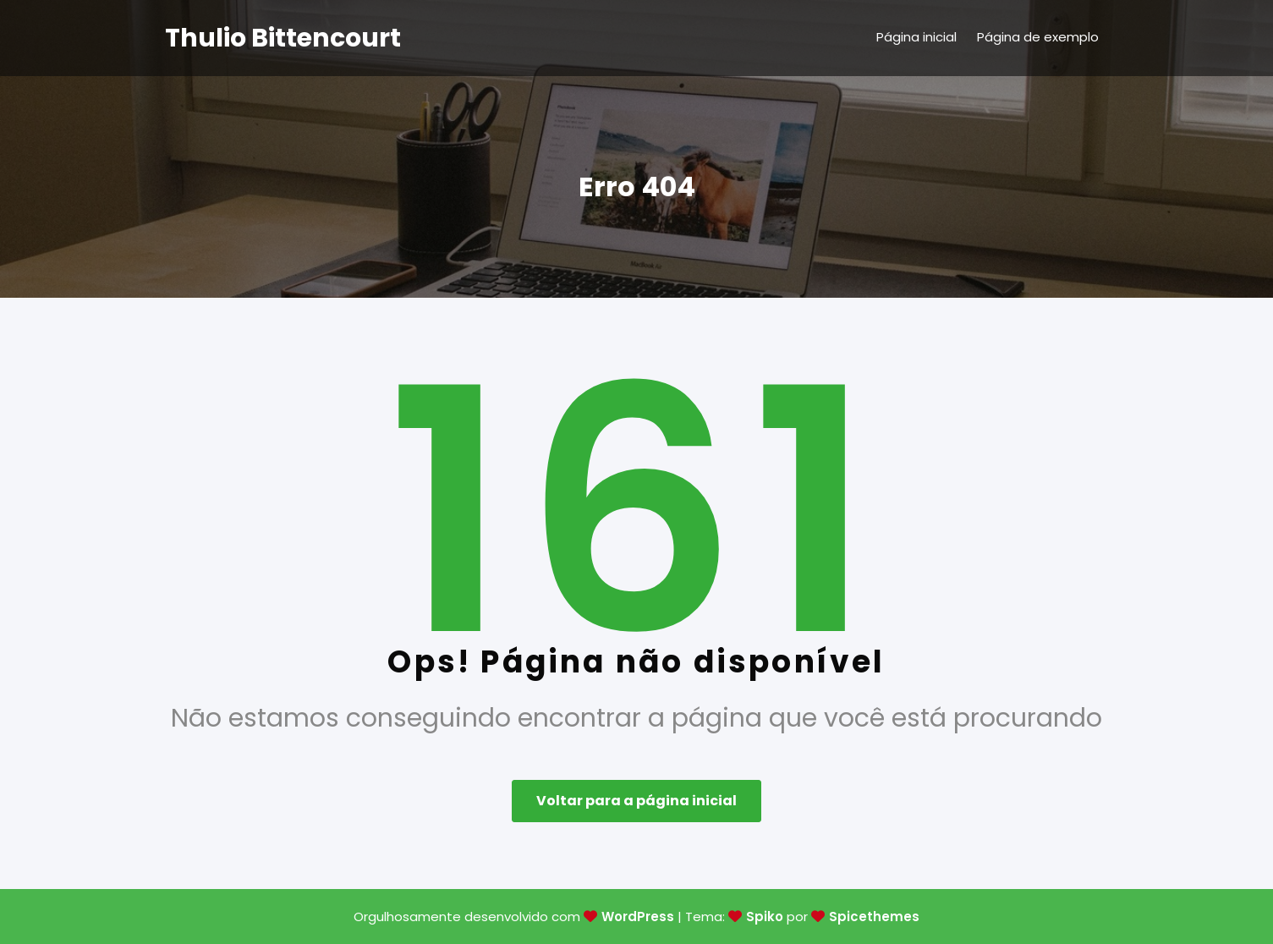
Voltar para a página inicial (636, 800)
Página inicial (916, 37)
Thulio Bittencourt (283, 38)
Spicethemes (874, 916)
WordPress (637, 916)
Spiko (764, 916)
